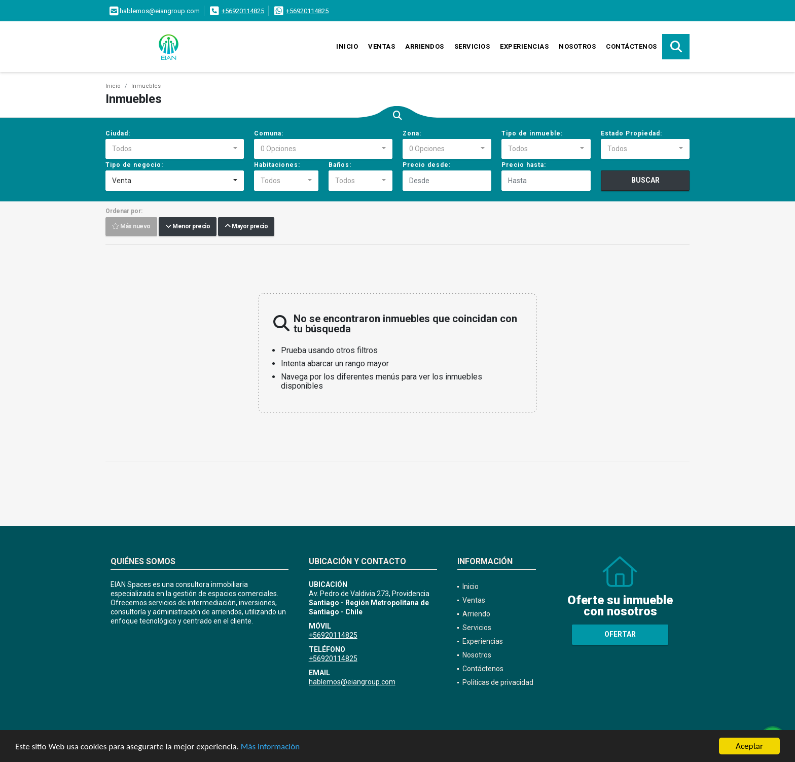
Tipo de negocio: (134, 164)
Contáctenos (631, 46)
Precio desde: (427, 164)
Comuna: (268, 133)
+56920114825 (243, 11)
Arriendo (476, 614)
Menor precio (187, 226)
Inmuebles (146, 86)
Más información (270, 746)
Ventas (381, 46)
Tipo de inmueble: (532, 133)
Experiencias (524, 46)
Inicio (347, 46)
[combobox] (174, 149)
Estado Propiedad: (631, 133)
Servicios (472, 46)
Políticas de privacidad (497, 682)
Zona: (412, 133)
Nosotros (577, 46)
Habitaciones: (277, 164)
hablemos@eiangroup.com (352, 682)
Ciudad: (117, 133)
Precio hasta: (523, 164)
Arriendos (424, 46)
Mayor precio (246, 226)
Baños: (340, 164)
